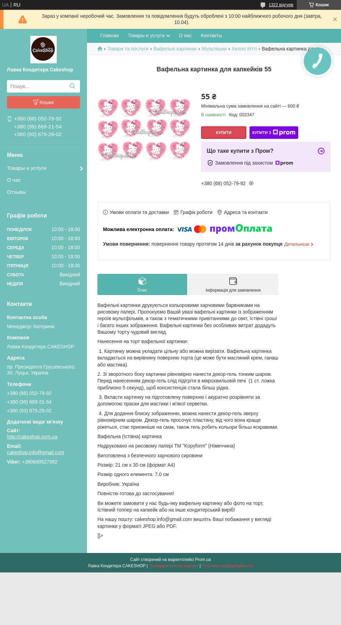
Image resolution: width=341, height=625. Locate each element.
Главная (109, 35)
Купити (223, 132)
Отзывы (16, 192)
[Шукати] (72, 86)
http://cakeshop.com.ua (32, 437)
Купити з (273, 132)
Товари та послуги (127, 48)
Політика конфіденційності (227, 565)
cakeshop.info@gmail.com (35, 452)
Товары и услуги (26, 168)
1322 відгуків (281, 4)
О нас (14, 180)
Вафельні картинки (175, 48)
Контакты (211, 35)
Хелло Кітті (244, 48)
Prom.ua (203, 559)
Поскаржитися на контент (173, 565)
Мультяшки (214, 48)
